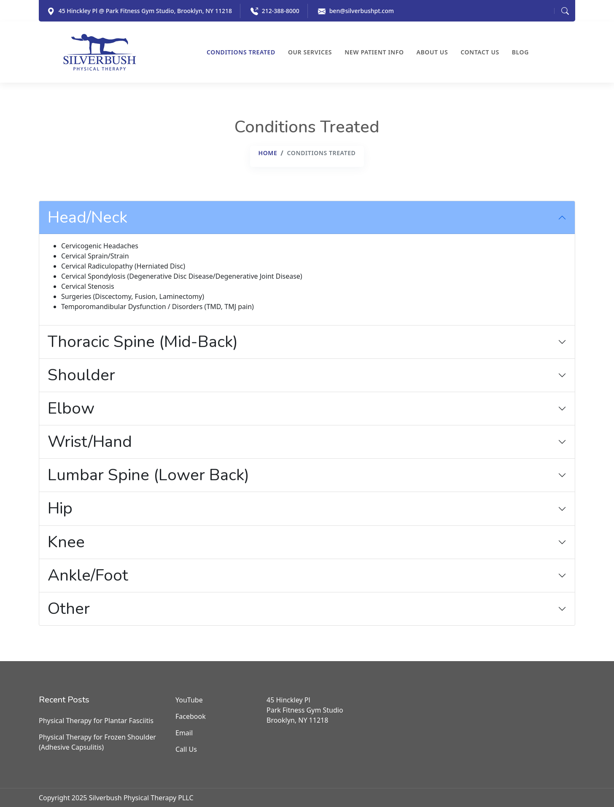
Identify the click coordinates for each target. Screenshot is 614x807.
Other (69, 608)
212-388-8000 (280, 11)
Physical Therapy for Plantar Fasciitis (96, 720)
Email (184, 732)
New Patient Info (374, 52)
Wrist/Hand (90, 441)
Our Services (310, 52)
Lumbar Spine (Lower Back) (148, 475)
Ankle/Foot (88, 575)
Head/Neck (87, 217)
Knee (66, 542)
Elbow (71, 408)
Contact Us (479, 52)
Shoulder (81, 375)
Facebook (190, 716)
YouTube (189, 700)
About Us (432, 52)
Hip (60, 508)
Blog (520, 52)
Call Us (186, 749)
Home (268, 153)
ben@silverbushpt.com (361, 11)
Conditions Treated (241, 52)
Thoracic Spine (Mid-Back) (143, 342)
